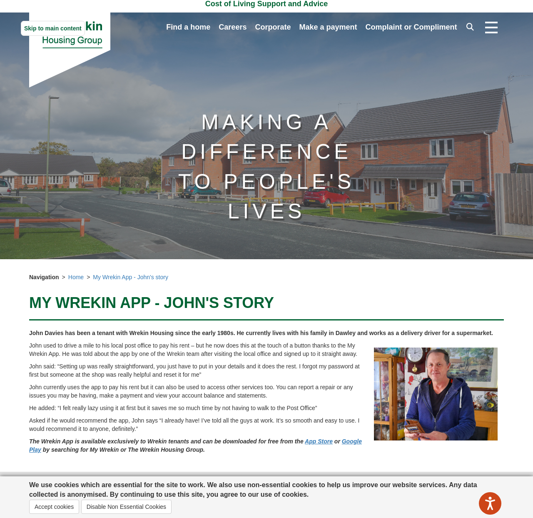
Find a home (188, 27)
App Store (319, 441)
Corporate (273, 27)
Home (76, 277)
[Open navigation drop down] (491, 28)
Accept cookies (54, 506)
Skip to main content (53, 28)
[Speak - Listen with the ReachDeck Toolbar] (490, 503)
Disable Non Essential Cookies (126, 506)
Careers (233, 27)
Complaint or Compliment (411, 27)
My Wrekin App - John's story (130, 277)
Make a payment (328, 27)
